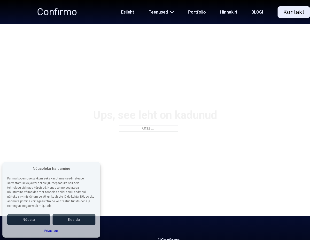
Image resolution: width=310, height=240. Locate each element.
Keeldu (74, 219)
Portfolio (197, 12)
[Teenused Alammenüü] (174, 12)
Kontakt (293, 12)
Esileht (127, 12)
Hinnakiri (228, 12)
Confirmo (57, 12)
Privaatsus (51, 230)
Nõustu (29, 219)
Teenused (158, 12)
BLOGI (257, 12)
